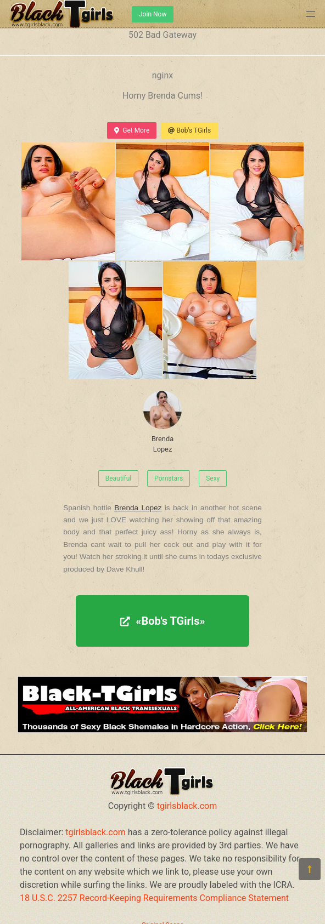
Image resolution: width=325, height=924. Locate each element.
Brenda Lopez (162, 422)
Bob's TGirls (189, 130)
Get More (131, 130)
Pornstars (168, 478)
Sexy (213, 478)
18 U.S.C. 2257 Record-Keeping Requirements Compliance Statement (154, 898)
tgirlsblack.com (187, 806)
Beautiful (118, 478)
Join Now (152, 14)
